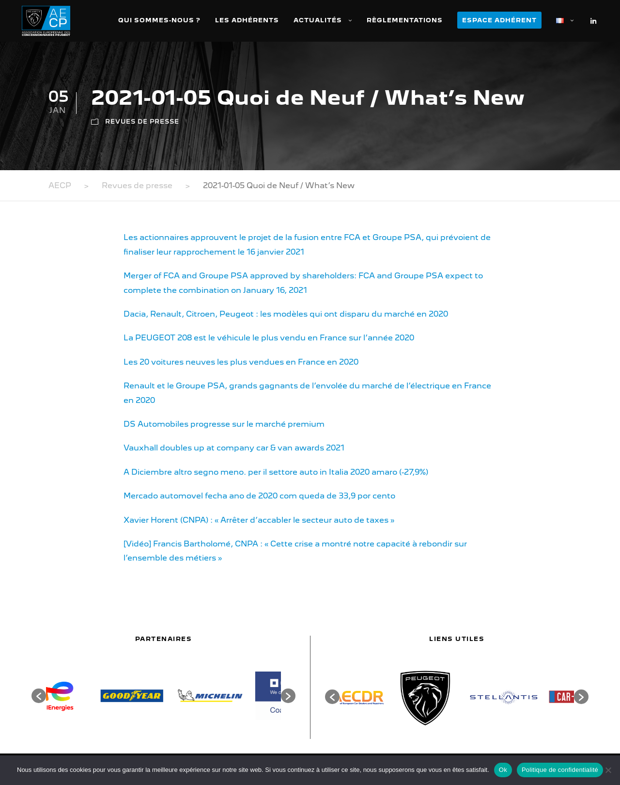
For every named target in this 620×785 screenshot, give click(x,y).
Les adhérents (247, 20)
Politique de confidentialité (560, 769)
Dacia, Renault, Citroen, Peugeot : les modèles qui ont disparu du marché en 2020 (286, 314)
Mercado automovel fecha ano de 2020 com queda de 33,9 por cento (259, 495)
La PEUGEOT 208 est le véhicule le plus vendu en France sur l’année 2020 (269, 337)
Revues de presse (142, 121)
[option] (85, 696)
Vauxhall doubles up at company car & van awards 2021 (234, 447)
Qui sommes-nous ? (159, 20)
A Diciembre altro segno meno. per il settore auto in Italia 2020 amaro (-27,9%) (276, 472)
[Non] (608, 770)
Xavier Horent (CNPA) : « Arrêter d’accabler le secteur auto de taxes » (259, 520)
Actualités (318, 20)
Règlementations (405, 20)
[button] (38, 696)
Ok (503, 769)
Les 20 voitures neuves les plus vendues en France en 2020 (241, 362)
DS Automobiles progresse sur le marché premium (224, 424)
